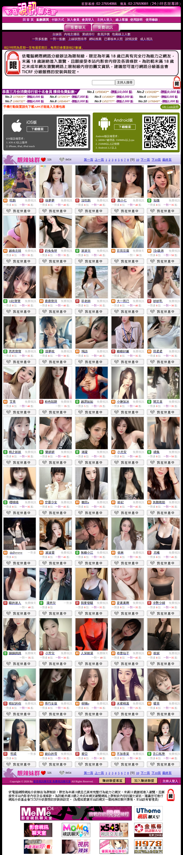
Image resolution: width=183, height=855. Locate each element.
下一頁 (145, 159)
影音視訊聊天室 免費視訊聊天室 (52, 781)
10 (137, 159)
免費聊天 (138, 250)
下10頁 (156, 159)
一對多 (32, 552)
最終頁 (167, 159)
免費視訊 (30, 200)
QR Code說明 (170, 106)
